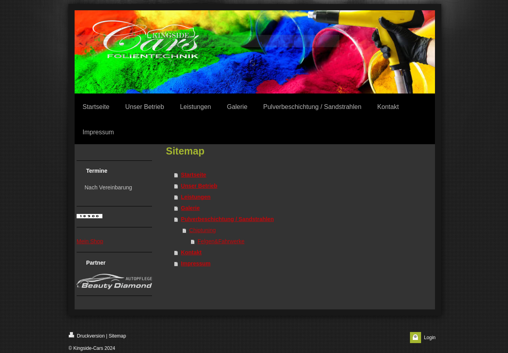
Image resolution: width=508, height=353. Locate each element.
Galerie (190, 208)
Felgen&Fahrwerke (221, 241)
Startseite (193, 175)
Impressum (196, 263)
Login (429, 337)
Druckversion (87, 335)
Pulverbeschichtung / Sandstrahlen (227, 219)
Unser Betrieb (199, 186)
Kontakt (191, 252)
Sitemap (117, 336)
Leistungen (196, 197)
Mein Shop (90, 241)
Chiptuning (202, 230)
